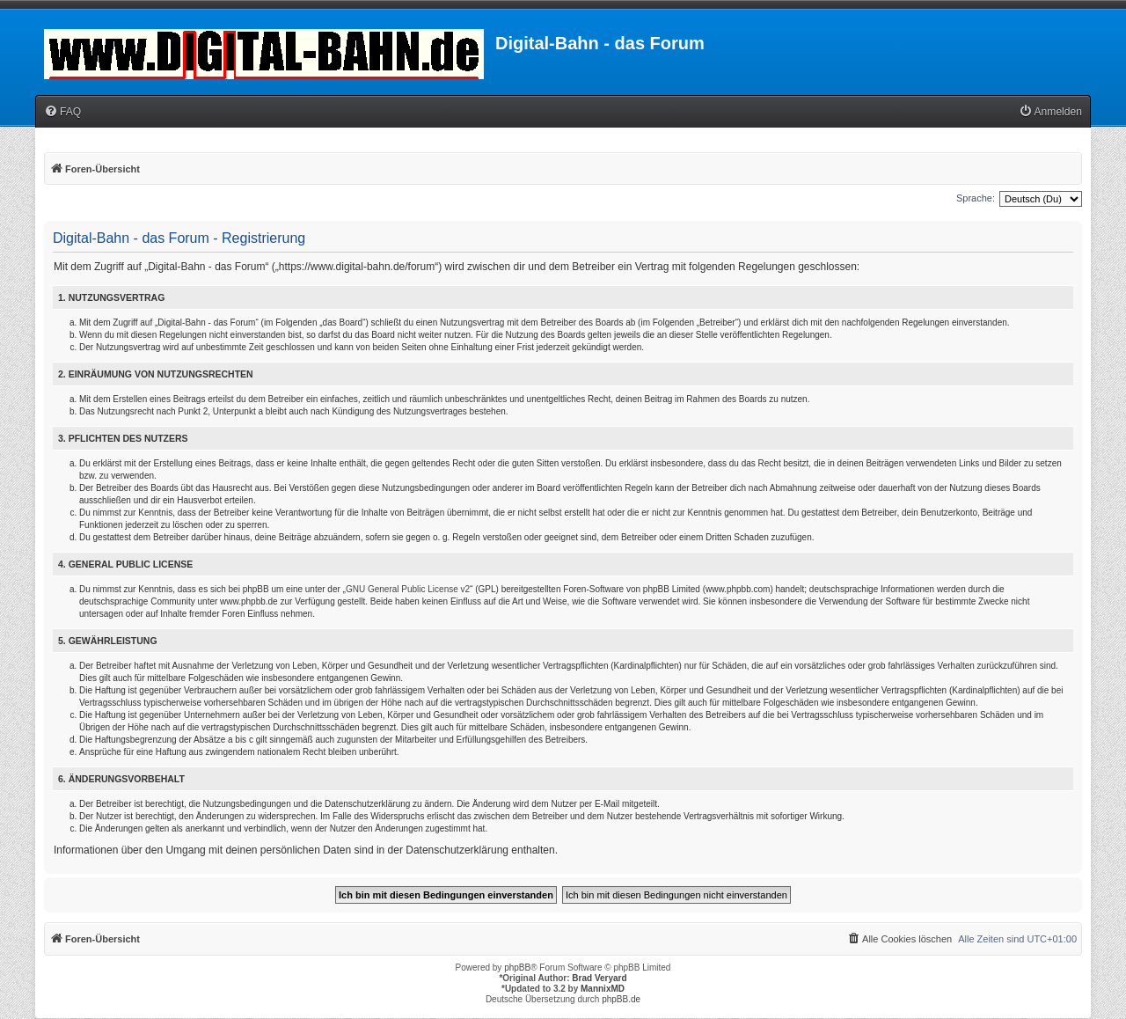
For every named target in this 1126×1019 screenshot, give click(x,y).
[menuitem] (62, 112)
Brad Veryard (599, 978)
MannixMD (603, 988)
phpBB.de (621, 999)
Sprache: (975, 198)
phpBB (517, 967)
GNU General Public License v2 (408, 589)
